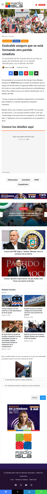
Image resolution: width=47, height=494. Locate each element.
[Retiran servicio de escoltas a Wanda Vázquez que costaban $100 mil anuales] (34, 326)
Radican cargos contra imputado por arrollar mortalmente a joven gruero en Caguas (23, 215)
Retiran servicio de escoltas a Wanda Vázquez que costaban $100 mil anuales (34, 336)
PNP (37, 180)
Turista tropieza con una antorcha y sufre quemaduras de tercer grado (11, 311)
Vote (42, 397)
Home (5, 36)
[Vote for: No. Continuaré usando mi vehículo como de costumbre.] (24, 386)
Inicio (12, 479)
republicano (23, 184)
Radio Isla (8, 67)
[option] (23, 214)
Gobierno (16, 41)
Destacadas (7, 41)
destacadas (13, 180)
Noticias (11, 36)
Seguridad (23, 208)
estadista (26, 180)
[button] (23, 369)
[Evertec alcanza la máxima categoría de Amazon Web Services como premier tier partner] (34, 301)
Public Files (32, 479)
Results (34, 397)
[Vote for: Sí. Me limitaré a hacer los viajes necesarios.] (24, 372)
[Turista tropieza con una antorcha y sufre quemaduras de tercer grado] (12, 301)
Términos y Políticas (21, 479)
